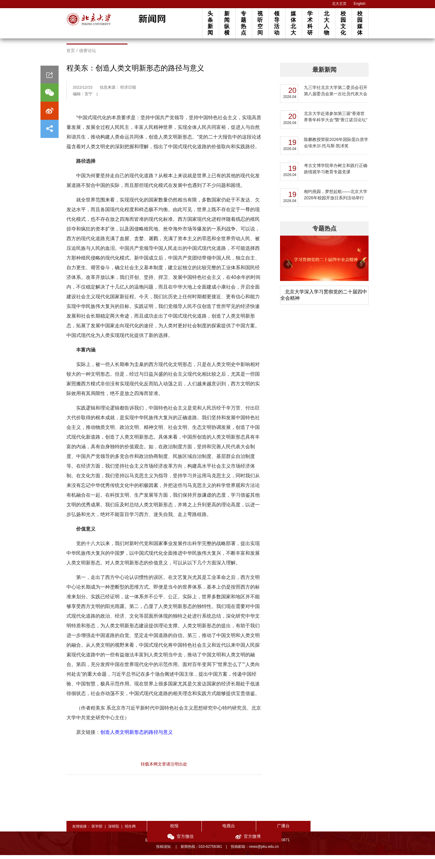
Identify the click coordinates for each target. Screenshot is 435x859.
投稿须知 (164, 850)
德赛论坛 (87, 54)
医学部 (97, 830)
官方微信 (302, 830)
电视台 (213, 829)
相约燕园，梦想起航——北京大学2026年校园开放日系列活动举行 (335, 198)
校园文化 (343, 23)
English (360, 4)
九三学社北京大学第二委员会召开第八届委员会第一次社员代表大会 (335, 94)
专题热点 (243, 23)
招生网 (130, 830)
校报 (169, 829)
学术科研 (310, 23)
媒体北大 (293, 23)
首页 (70, 54)
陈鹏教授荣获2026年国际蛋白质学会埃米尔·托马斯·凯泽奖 (336, 146)
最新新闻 (324, 73)
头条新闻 (210, 23)
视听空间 (260, 23)
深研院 (113, 830)
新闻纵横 (227, 23)
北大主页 (339, 4)
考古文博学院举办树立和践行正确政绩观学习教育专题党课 (335, 172)
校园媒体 (359, 23)
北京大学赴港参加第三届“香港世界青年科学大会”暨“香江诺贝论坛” (335, 120)
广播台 (258, 829)
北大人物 (326, 23)
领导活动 (276, 23)
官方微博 (346, 830)
